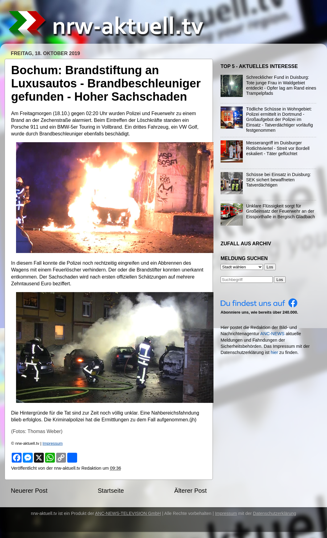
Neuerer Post (29, 490)
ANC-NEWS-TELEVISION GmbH (128, 513)
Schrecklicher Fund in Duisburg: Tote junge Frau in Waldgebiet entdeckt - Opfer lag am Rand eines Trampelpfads (281, 85)
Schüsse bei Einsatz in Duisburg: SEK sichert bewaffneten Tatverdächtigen (278, 180)
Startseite (111, 490)
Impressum (53, 443)
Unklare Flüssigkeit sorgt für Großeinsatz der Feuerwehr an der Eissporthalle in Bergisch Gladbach (280, 211)
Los (279, 279)
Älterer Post (190, 490)
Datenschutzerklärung (274, 513)
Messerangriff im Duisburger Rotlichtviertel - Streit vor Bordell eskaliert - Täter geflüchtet (278, 148)
